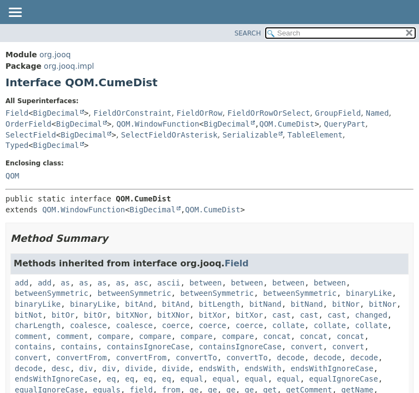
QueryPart (345, 124)
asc (141, 282)
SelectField (30, 134)
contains (33, 346)
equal (191, 378)
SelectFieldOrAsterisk (169, 134)
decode (290, 357)
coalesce (88, 325)
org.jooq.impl (69, 66)
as (65, 282)
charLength (38, 325)
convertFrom (81, 357)
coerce (176, 325)
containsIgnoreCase (148, 346)
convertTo (196, 357)
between (205, 282)
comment (31, 336)
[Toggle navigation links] (14, 13)
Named (377, 113)
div (86, 368)
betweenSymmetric (51, 293)
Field (16, 113)
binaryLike (369, 293)
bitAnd (139, 304)
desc (60, 368)
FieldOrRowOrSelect (269, 113)
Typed (16, 145)
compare (114, 336)
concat (277, 336)
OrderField (28, 124)
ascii (168, 282)
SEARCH (248, 33)
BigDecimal (56, 113)
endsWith (217, 368)
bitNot (29, 315)
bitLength (219, 304)
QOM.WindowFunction (157, 124)
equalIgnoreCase (343, 378)
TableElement (315, 134)
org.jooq (54, 54)
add (21, 282)
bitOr (62, 315)
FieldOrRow (199, 113)
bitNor (346, 304)
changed (371, 315)
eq (111, 378)
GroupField (338, 113)
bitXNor (132, 315)
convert (307, 346)
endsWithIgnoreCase (332, 368)
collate (288, 325)
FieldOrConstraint (132, 113)
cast (281, 315)
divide (139, 368)
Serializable (250, 134)
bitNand (265, 304)
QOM (12, 175)
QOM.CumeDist (286, 124)
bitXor (212, 315)
